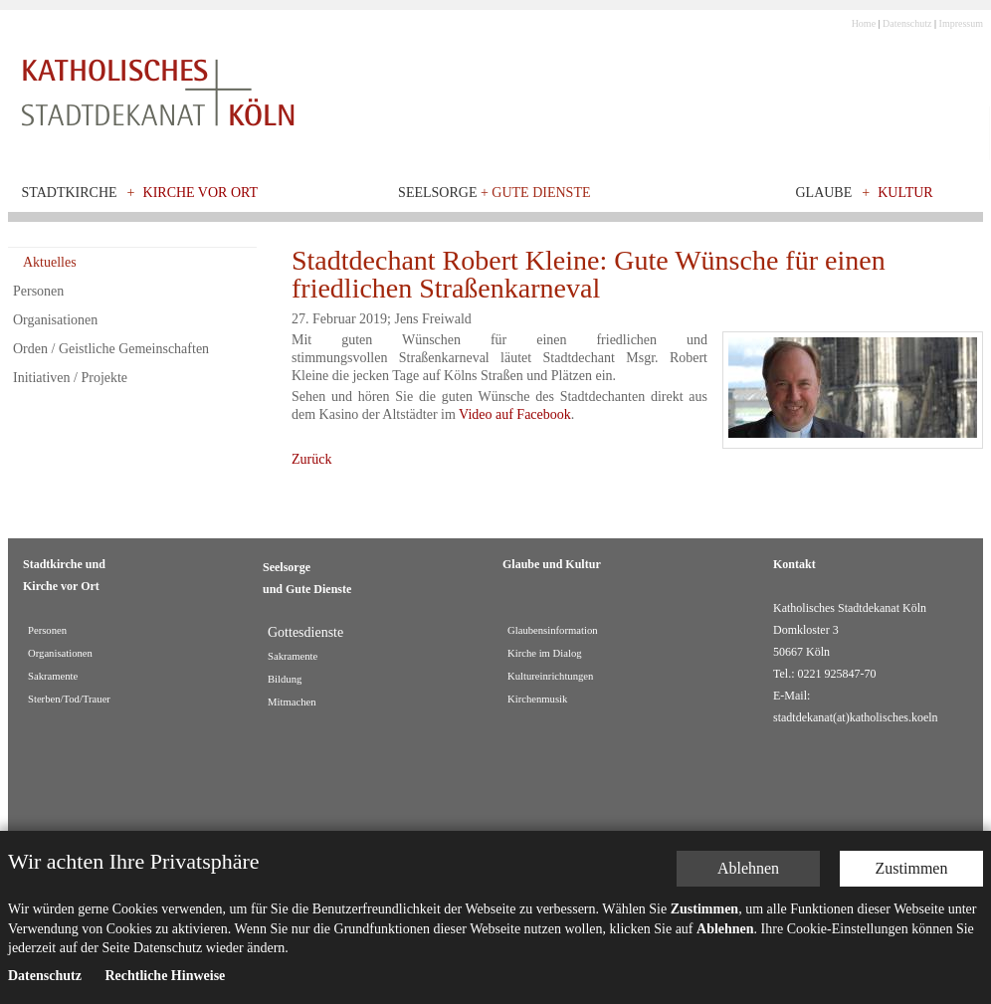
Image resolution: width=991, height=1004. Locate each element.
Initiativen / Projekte (70, 377)
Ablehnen (748, 868)
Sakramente (53, 676)
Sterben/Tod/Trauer (69, 699)
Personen (38, 291)
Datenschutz (907, 23)
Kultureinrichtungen (550, 676)
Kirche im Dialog (544, 653)
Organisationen (55, 319)
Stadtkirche (69, 192)
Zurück (311, 459)
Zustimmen (912, 868)
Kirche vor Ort (201, 192)
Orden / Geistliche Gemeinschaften (111, 348)
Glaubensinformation (552, 630)
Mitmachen (292, 702)
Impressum (961, 23)
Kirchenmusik (537, 699)
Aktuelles (50, 262)
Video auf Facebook (515, 414)
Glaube (823, 192)
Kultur (905, 192)
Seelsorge (494, 192)
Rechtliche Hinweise (164, 975)
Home (864, 23)
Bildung (284, 679)
